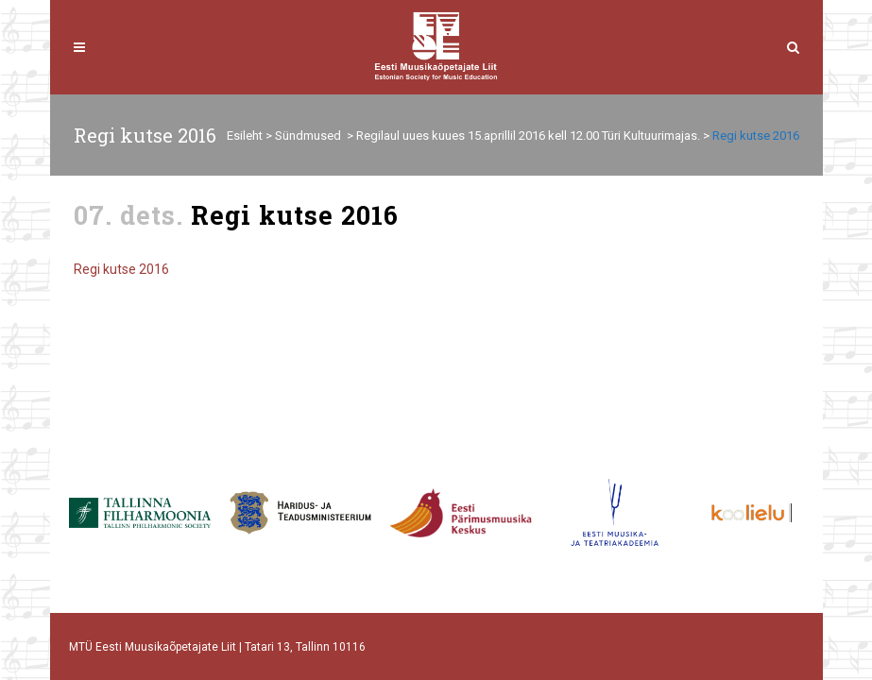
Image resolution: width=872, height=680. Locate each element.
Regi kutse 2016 (121, 269)
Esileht (245, 135)
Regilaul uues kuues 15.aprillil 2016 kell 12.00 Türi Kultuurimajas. (528, 135)
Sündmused (308, 135)
